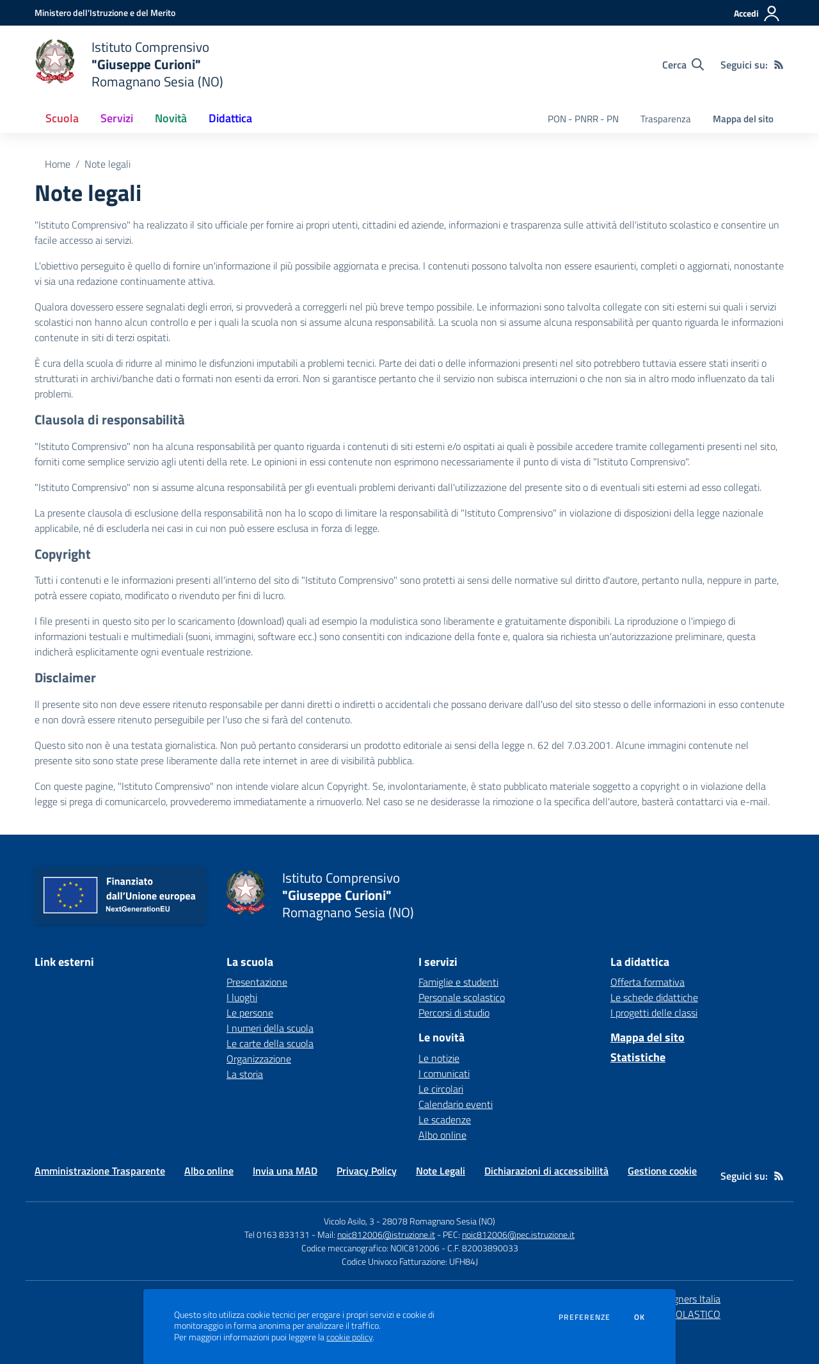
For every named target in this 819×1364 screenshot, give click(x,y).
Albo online (442, 1135)
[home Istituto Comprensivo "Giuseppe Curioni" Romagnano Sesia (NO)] (129, 64)
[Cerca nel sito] (683, 64)
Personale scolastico (461, 997)
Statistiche (637, 1057)
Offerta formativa (647, 982)
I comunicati (444, 1073)
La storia (245, 1074)
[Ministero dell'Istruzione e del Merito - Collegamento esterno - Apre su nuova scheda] (105, 12)
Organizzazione (259, 1058)
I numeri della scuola (270, 1028)
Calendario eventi (455, 1104)
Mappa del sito (743, 118)
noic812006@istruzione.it (386, 1234)
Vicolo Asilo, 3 (350, 1221)
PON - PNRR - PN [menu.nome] (583, 118)
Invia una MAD (285, 1170)
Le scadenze (444, 1119)
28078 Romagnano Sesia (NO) (438, 1221)
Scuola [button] (62, 118)
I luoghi (242, 997)
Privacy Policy (367, 1170)
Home (57, 164)
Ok (640, 1317)
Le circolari (440, 1088)
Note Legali (440, 1170)
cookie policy (349, 1337)
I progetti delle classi (653, 1012)
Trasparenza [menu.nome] (665, 118)
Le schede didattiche (654, 997)
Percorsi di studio (453, 1012)
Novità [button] (171, 118)
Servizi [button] (116, 118)
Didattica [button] (230, 118)
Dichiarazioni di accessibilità (546, 1170)
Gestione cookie (662, 1170)
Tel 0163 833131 (277, 1234)
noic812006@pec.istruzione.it (518, 1234)
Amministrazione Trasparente (100, 1170)
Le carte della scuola (270, 1043)
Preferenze (584, 1317)
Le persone (250, 1012)
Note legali (107, 164)
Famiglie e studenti (458, 982)
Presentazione (257, 982)
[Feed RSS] (778, 64)
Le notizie (438, 1058)
